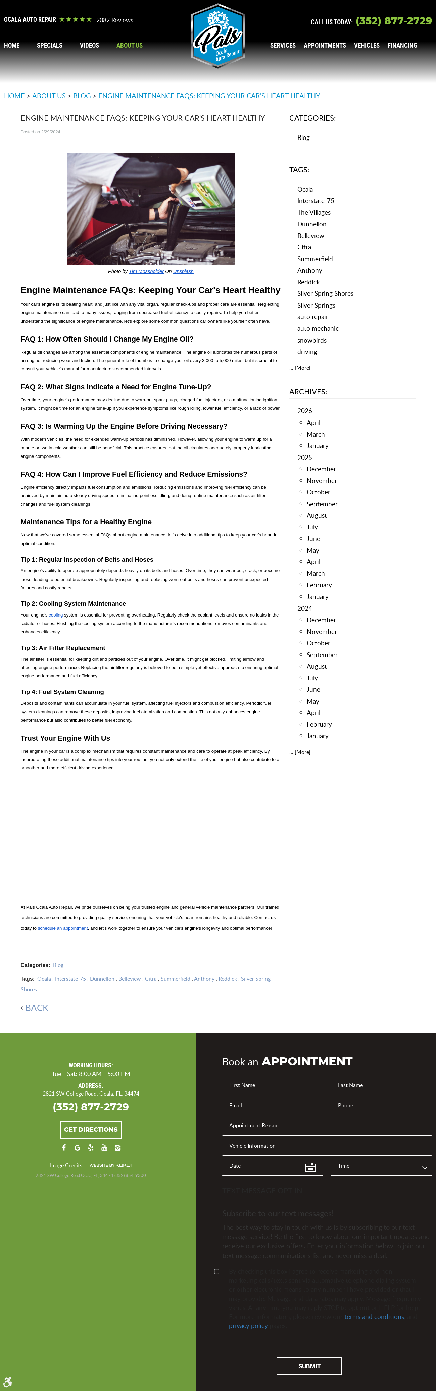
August (317, 515)
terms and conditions (374, 1316)
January (318, 445)
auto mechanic (318, 328)
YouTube (104, 1151)
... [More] (299, 367)
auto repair (312, 316)
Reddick (228, 978)
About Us (129, 45)
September (322, 503)
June (313, 538)
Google (77, 1151)
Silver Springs (316, 305)
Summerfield (175, 978)
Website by (110, 1166)
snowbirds (312, 340)
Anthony (204, 978)
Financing (402, 45)
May (313, 550)
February (319, 584)
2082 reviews (114, 20)
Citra (151, 978)
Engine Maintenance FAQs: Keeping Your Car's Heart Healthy (209, 96)
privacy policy (248, 1325)
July (312, 526)
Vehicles (367, 45)
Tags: (299, 169)
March (316, 434)
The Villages (314, 212)
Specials (49, 45)
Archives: (308, 391)
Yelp (91, 1151)
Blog (82, 96)
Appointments (325, 45)
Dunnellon (102, 978)
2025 (304, 457)
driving (307, 351)
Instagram (118, 1151)
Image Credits (66, 1165)
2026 (304, 410)
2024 (304, 608)
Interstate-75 (70, 978)
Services (283, 45)
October (318, 491)
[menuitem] (11, 45)
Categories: (312, 118)
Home (11, 45)
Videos (89, 45)
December (321, 468)
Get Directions (91, 1130)
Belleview (129, 978)
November (322, 480)
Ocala (44, 978)
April (313, 422)
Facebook (64, 1151)
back (36, 1008)
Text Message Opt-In (262, 1190)
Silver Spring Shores (325, 293)
